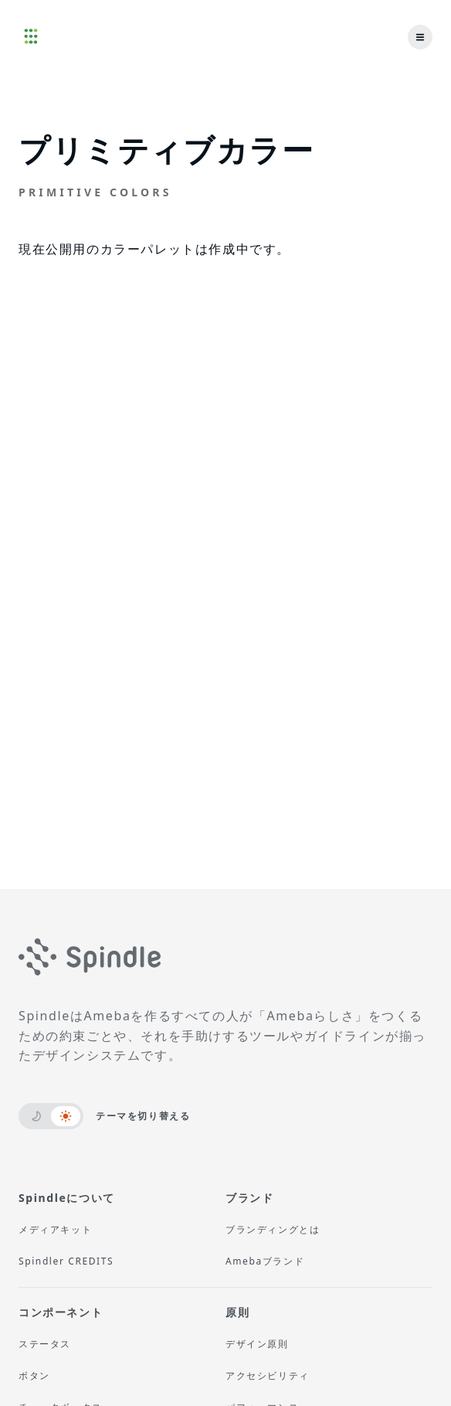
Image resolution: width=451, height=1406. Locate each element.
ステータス (45, 1343)
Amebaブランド (265, 1261)
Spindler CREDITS (66, 1261)
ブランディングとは (273, 1229)
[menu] (420, 37)
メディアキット (55, 1229)
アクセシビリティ (268, 1375)
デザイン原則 (257, 1343)
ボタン (34, 1375)
